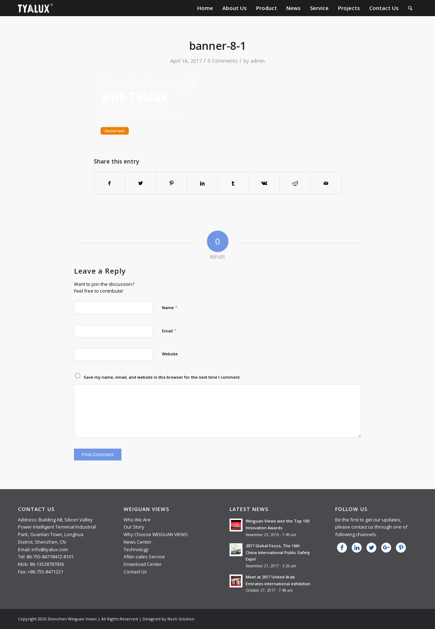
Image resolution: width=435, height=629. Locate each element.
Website (170, 353)
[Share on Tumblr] (233, 183)
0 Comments (223, 60)
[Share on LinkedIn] (202, 183)
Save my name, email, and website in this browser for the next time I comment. (162, 377)
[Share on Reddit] (295, 183)
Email (169, 330)
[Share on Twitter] (140, 183)
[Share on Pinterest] (171, 183)
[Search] (410, 8)
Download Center (143, 564)
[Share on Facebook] (109, 183)
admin (257, 60)
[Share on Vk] (264, 183)
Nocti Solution (180, 618)
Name (169, 307)
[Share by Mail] (326, 183)
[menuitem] (205, 8)
